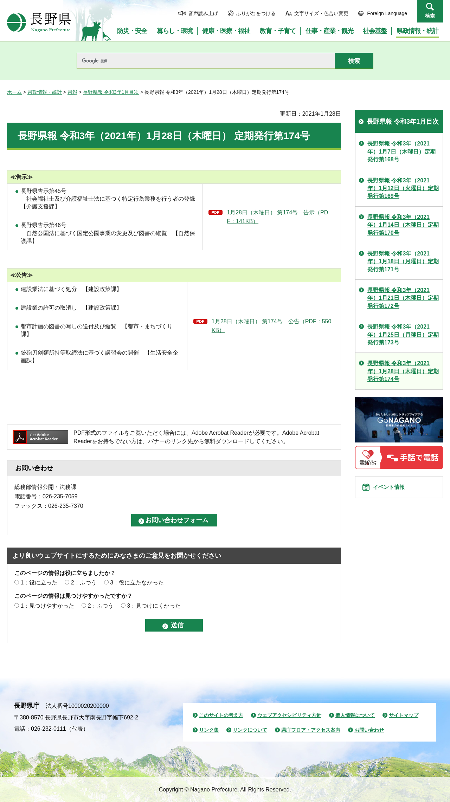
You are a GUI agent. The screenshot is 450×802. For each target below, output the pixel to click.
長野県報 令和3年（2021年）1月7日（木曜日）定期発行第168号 (401, 151)
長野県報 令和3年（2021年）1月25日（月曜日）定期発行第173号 (403, 334)
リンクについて (250, 730)
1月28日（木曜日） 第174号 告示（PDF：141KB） (277, 217)
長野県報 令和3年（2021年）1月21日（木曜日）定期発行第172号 (403, 298)
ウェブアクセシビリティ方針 (289, 715)
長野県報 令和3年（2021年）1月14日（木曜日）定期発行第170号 (403, 225)
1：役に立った (38, 583)
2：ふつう (84, 583)
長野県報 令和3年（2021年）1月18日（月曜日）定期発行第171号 (403, 261)
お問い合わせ (369, 730)
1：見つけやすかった (47, 606)
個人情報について (355, 715)
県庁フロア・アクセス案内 (310, 730)
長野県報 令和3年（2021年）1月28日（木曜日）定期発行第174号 (403, 371)
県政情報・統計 (44, 92)
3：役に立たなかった (137, 583)
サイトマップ (403, 715)
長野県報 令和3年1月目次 (111, 92)
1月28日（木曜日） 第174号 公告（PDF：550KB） (272, 326)
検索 (430, 16)
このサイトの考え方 (221, 715)
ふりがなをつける (256, 13)
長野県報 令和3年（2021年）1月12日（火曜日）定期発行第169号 (403, 188)
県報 (72, 92)
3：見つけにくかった (154, 606)
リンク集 (209, 730)
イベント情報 (394, 491)
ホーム (14, 92)
